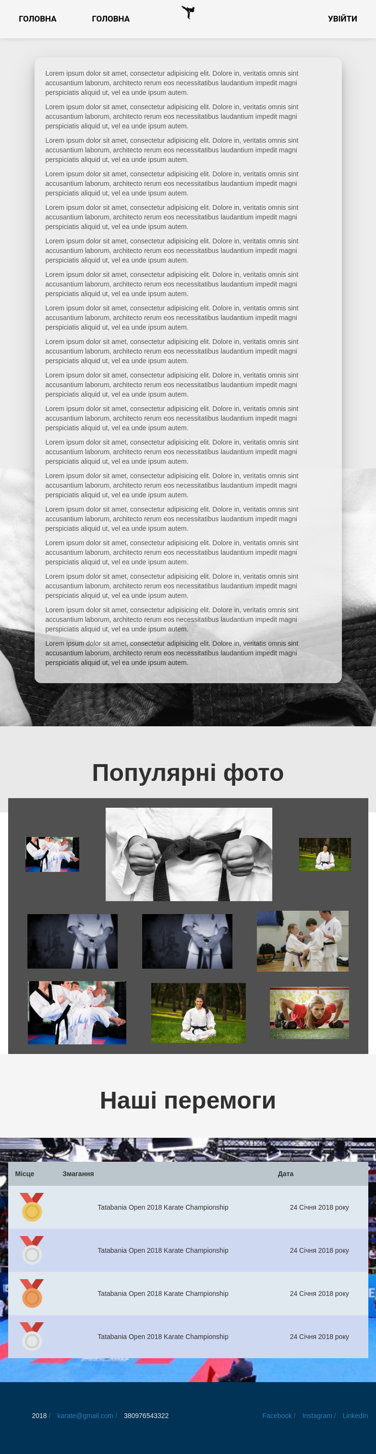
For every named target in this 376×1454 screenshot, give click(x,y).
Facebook (276, 1416)
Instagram (317, 1416)
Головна (38, 18)
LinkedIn (355, 1416)
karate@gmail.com (86, 1416)
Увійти (342, 18)
